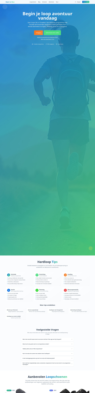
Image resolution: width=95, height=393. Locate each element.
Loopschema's (33, 2)
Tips (57, 2)
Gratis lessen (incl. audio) (52, 32)
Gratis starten (86, 1)
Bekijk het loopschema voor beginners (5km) (47, 37)
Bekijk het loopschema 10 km (47, 39)
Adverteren (51, 2)
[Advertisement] (47, 7)
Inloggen (78, 1)
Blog (39, 2)
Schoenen (44, 2)
